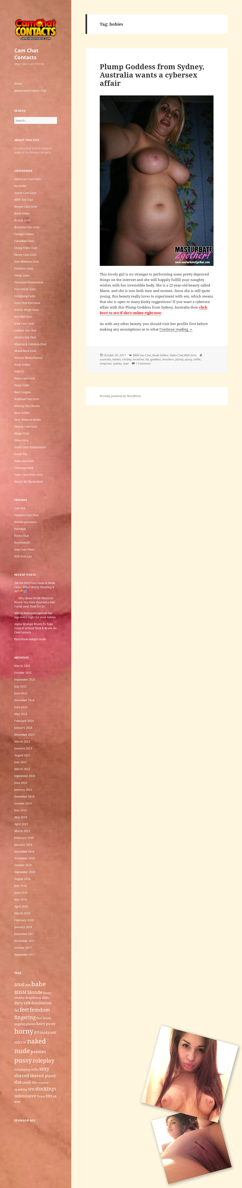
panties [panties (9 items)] (38, 1051)
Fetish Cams (22, 275)
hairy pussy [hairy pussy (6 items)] (45, 1023)
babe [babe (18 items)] (38, 983)
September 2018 (24, 872)
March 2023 (22, 741)
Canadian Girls (24, 241)
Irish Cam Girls (24, 324)
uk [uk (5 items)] (55, 1096)
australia (105, 359)
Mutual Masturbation (28, 358)
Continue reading (176, 329)
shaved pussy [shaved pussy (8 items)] (43, 1075)
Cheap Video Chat (25, 248)
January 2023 (23, 748)
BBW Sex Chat (23, 200)
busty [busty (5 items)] (47, 993)
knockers (168, 359)
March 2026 (22, 666)
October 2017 (23, 948)
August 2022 (22, 755)
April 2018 (21, 906)
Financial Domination (28, 282)
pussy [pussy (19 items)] (23, 1060)
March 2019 (22, 831)
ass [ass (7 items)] (28, 984)
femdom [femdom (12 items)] (40, 1009)
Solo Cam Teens (24, 549)
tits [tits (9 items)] (49, 1096)
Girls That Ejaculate (27, 303)
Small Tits (20, 454)
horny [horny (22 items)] (23, 1031)
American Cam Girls (27, 179)
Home (18, 84)
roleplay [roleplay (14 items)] (43, 1060)
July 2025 (20, 686)
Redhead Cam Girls (26, 399)
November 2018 (24, 858)
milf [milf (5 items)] (53, 1032)
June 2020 (20, 783)
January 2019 (23, 845)
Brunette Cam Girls (26, 227)
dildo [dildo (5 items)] (45, 998)
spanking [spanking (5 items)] (20, 1089)
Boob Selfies (22, 213)
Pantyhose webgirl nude (30, 639)
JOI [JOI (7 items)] (37, 1032)
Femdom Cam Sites (26, 515)
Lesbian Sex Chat (25, 330)
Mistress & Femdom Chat (30, 344)
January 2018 (23, 927)
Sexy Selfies (21, 413)
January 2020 (23, 790)
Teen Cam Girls (24, 461)
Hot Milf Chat (23, 317)
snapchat (105, 363)
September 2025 (24, 680)
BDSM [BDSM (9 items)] (20, 992)
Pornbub (20, 529)
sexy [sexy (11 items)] (44, 1068)
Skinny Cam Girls (25, 426)
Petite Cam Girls (24, 378)
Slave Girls (21, 440)
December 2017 (24, 934)
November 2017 (24, 941)
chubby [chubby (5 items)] (19, 998)
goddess (155, 359)
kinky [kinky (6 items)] (45, 1032)
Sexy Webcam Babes (27, 420)
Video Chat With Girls (28, 475)
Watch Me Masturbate (28, 482)
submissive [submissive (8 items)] (25, 1096)
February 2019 (24, 838)
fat (147, 359)
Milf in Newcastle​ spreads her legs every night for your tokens (35, 615)
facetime (138, 359)
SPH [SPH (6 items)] (31, 1089)
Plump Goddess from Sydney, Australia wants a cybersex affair (152, 75)
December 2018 (24, 852)
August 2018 (22, 879)
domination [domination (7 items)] (41, 1002)
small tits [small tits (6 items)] (29, 1082)
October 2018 (23, 865)
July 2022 (20, 762)
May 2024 (20, 714)
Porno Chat (21, 536)
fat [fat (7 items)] (16, 1010)
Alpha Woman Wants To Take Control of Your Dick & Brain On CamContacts (35, 628)
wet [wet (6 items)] (17, 1101)
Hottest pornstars (25, 522)
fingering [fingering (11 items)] (25, 1017)
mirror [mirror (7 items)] (20, 1042)
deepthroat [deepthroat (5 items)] (33, 998)
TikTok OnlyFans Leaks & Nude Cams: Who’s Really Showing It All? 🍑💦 (34, 587)
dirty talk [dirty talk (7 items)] (22, 1002)
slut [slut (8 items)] (17, 1082)
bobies (116, 359)
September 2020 (24, 776)
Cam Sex (19, 508)
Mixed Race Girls (25, 351)
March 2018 (22, 913)
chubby (126, 359)
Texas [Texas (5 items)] (41, 1096)
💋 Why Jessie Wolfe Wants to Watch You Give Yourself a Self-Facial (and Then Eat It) (34, 602)
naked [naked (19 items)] (36, 1041)
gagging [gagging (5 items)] (19, 1024)
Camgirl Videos (24, 234)
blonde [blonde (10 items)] (35, 992)
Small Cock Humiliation (30, 447)
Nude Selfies (22, 365)
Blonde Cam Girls (25, 207)
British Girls (22, 220)
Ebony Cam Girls (25, 255)
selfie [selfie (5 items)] (35, 1069)
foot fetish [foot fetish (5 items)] (43, 1018)
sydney (117, 363)
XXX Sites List (23, 556)
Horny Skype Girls (26, 310)
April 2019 (21, 824)
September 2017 (24, 955)
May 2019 (20, 817)
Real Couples (22, 392)
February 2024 (24, 721)
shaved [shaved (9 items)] (21, 1076)
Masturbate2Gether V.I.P (30, 91)
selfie (197, 359)
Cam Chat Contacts (26, 54)
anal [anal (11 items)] (19, 984)
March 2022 (22, 769)
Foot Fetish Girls (25, 289)
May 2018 (20, 899)
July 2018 (20, 886)
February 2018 (24, 920)
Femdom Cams (23, 268)
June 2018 (20, 893)
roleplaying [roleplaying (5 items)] (22, 1069)
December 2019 (24, 796)
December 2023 (24, 735)
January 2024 (23, 728)
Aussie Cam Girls (25, 193)
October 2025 (23, 673)
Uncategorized (23, 468)
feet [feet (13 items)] (24, 1009)
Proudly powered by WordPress (120, 396)
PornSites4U (22, 543)
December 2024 (24, 700)
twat (126, 363)
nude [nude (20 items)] (22, 1050)
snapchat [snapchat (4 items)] (43, 1082)
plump (179, 359)
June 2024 (20, 707)
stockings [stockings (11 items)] (45, 1088)
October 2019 (23, 803)
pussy (188, 359)
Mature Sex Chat (25, 337)
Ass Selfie (20, 186)
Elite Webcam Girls (26, 262)
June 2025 (20, 693)
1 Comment (143, 363)
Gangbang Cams (24, 296)
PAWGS (19, 371)
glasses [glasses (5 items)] (31, 1024)
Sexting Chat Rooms (27, 406)
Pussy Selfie (21, 385)
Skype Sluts (21, 433)
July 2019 (20, 810)
